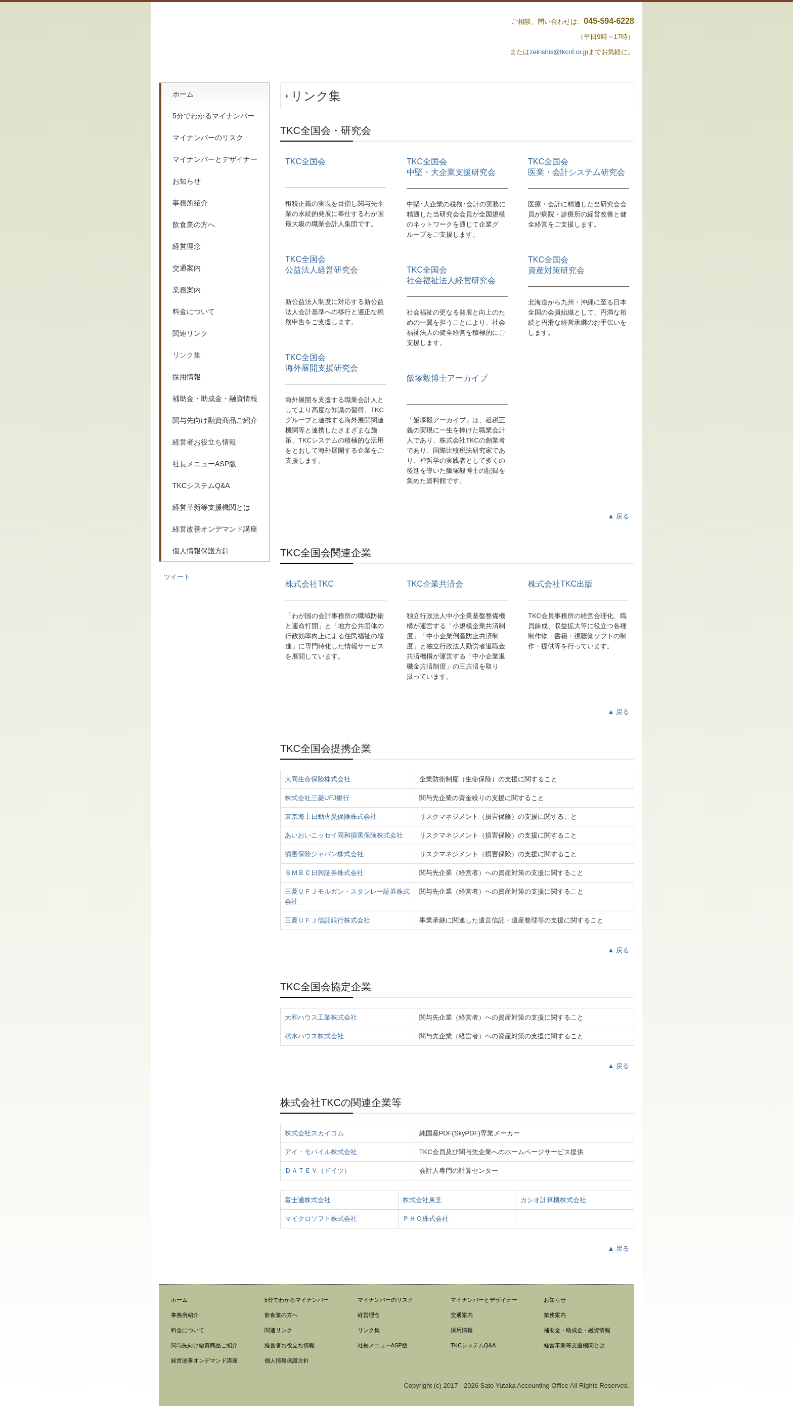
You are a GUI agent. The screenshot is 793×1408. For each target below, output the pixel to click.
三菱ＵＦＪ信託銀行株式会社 (327, 920)
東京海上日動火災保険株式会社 (331, 816)
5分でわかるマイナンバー (213, 116)
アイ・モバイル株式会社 (321, 1152)
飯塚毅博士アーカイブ (447, 378)
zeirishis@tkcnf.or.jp (559, 52)
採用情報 (186, 377)
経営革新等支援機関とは (211, 507)
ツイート (177, 577)
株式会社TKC (309, 584)
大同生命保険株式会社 (317, 779)
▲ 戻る (618, 516)
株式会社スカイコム (314, 1133)
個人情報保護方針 (200, 551)
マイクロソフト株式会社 (321, 1218)
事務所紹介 (190, 203)
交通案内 (186, 268)
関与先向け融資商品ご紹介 (214, 420)
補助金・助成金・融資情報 (214, 398)
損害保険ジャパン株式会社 (324, 854)
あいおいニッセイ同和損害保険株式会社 (344, 835)
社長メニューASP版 (204, 464)
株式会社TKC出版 (560, 584)
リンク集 (186, 355)
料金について (193, 311)
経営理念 (186, 246)
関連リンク (190, 333)
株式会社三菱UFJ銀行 (317, 798)
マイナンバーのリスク (207, 138)
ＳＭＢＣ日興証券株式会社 (324, 872)
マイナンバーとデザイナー (214, 159)
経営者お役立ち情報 (204, 442)
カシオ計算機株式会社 (553, 1200)
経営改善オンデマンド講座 (214, 529)
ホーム (183, 94)
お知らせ (186, 181)
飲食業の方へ (193, 225)
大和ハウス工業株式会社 (321, 1017)
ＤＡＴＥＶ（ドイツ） (317, 1170)
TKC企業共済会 (435, 584)
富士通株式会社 (308, 1200)
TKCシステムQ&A (201, 485)
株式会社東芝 (422, 1200)
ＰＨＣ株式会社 (426, 1218)
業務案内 (186, 290)
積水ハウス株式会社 (314, 1036)
